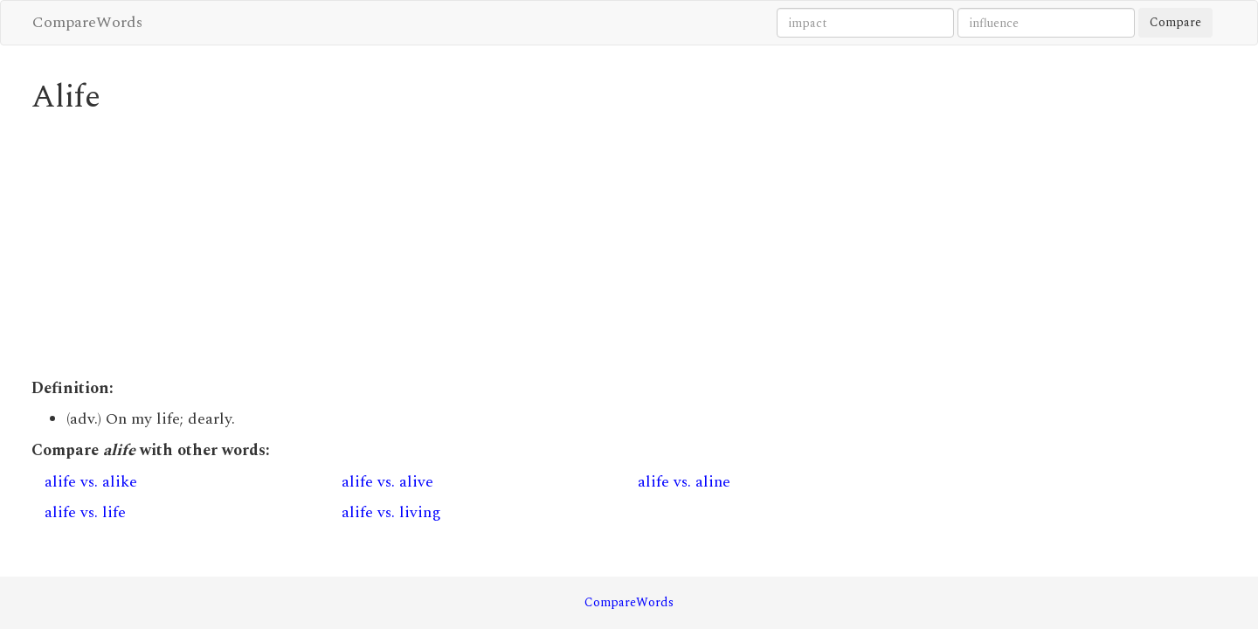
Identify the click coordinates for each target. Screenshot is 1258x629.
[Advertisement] (476, 246)
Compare (1175, 22)
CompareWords (87, 22)
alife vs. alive (387, 482)
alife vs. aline (684, 482)
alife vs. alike (91, 482)
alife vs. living (391, 512)
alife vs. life (85, 512)
